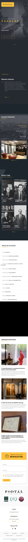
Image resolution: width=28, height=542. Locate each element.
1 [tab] (5, 97)
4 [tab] (16, 160)
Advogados (14, 533)
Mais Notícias (5, 341)
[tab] (14, 126)
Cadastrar (6, 480)
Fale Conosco (19, 535)
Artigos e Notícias (9, 535)
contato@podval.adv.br (14, 512)
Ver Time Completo (7, 177)
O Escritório (5, 74)
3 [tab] (8, 97)
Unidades (4, 118)
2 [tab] (7, 97)
